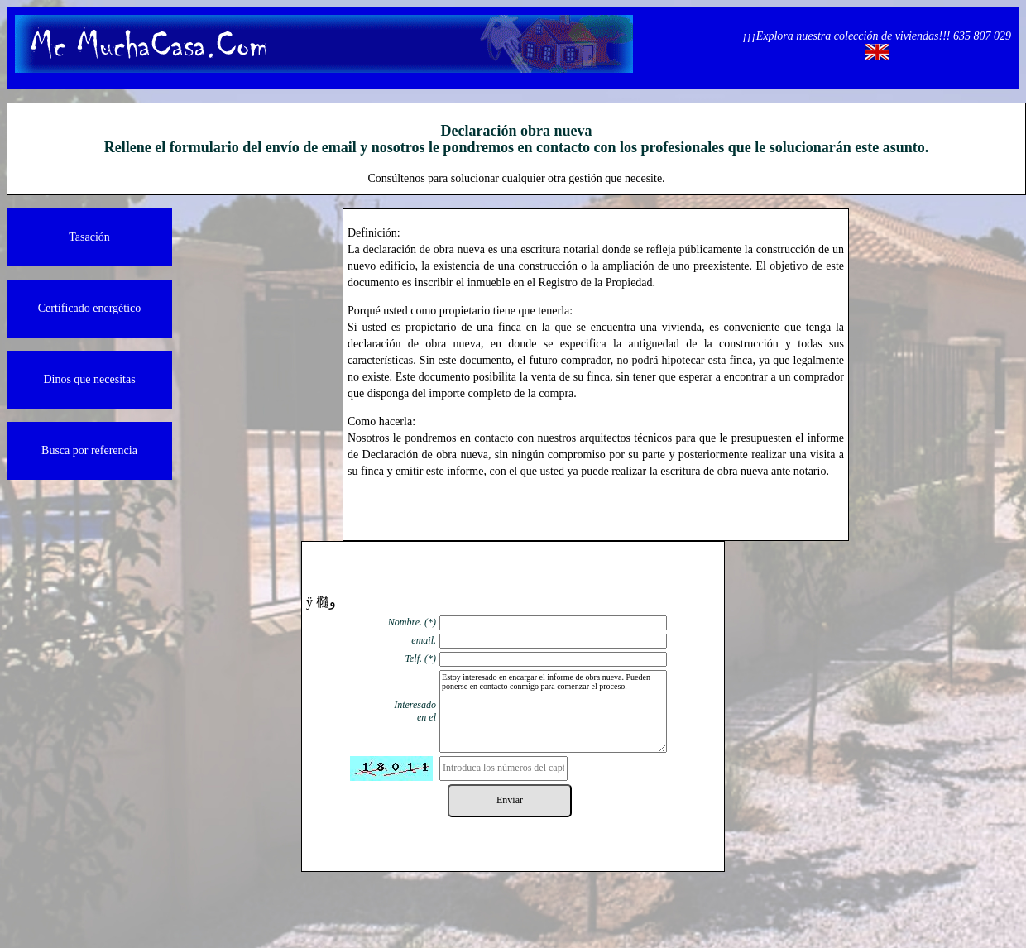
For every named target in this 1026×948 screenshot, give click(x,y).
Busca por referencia (89, 450)
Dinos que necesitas (89, 379)
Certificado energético (89, 308)
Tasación (89, 237)
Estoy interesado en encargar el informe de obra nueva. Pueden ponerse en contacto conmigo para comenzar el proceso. (553, 711)
